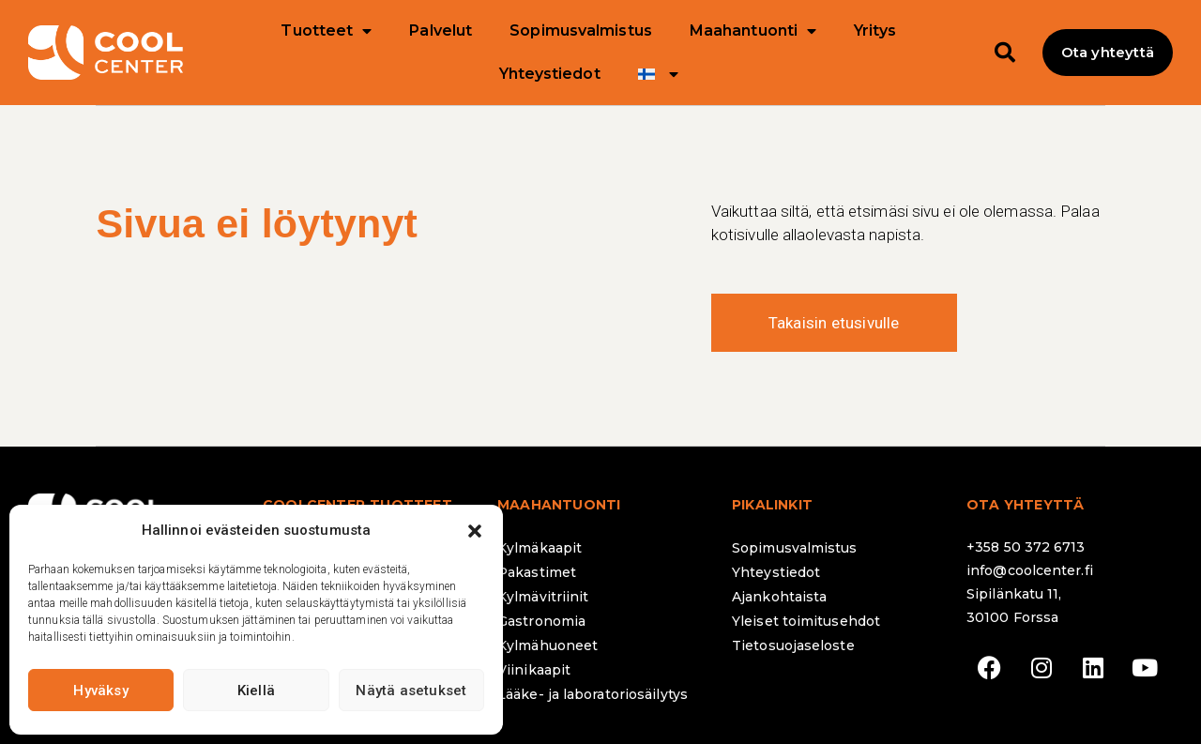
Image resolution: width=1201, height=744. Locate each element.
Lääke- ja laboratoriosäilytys (592, 694)
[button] (474, 531)
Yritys (875, 30)
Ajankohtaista (779, 596)
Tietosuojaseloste (793, 645)
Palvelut (440, 30)
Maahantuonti (753, 31)
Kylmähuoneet (547, 645)
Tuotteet (326, 31)
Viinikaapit (533, 669)
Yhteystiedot (549, 74)
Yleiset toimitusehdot (806, 621)
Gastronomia (541, 621)
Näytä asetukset (411, 690)
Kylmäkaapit (539, 547)
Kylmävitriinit (542, 596)
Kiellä (256, 690)
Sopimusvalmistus (580, 30)
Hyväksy (100, 690)
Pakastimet (536, 572)
